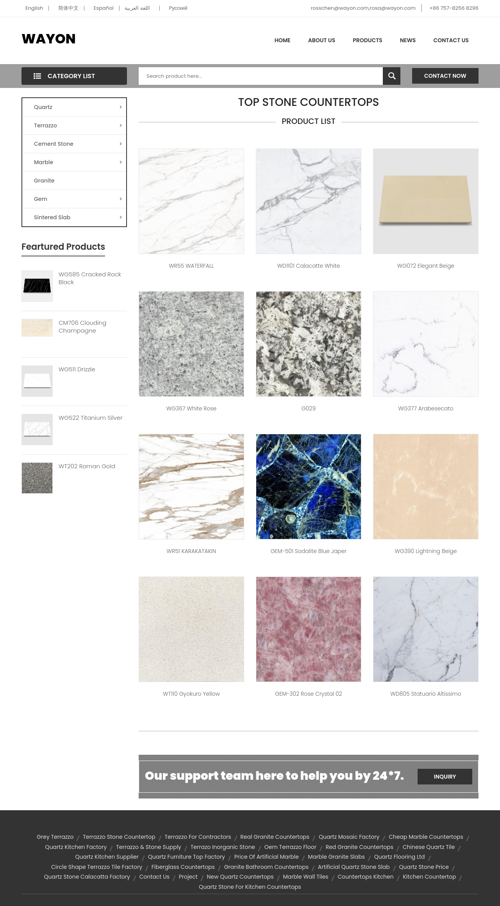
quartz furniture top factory (186, 857)
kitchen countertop (429, 877)
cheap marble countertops (426, 837)
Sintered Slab (78, 217)
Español (104, 8)
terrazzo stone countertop (119, 837)
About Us (321, 40)
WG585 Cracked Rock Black (90, 278)
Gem (78, 199)
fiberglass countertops (183, 867)
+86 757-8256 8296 (454, 8)
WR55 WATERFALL (191, 266)
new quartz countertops (240, 877)
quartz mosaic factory (349, 837)
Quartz (78, 107)
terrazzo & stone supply (148, 847)
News (408, 40)
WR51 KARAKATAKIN (191, 551)
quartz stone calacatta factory (87, 877)
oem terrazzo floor (290, 847)
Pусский (178, 8)
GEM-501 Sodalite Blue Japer (309, 551)
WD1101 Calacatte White (308, 266)
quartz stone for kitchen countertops (250, 887)
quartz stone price (424, 867)
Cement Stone (78, 144)
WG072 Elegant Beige (425, 266)
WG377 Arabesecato (425, 408)
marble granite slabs (336, 857)
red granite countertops (359, 847)
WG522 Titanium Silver (91, 418)
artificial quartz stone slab (354, 867)
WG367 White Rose (191, 408)
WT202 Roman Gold (87, 466)
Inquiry (445, 777)
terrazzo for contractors (197, 837)
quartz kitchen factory (76, 847)
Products (367, 40)
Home (283, 40)
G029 (309, 408)
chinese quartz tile (429, 847)
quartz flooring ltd (399, 857)
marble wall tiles (305, 877)
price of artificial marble (266, 857)
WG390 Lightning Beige (426, 551)
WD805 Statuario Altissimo (425, 694)
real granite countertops (274, 837)
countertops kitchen (365, 877)
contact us (154, 877)
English (34, 8)
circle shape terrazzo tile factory (96, 867)
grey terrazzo (55, 837)
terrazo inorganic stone (223, 847)
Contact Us (451, 40)
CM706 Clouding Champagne (82, 327)
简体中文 (68, 8)
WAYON (48, 38)
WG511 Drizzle (77, 369)
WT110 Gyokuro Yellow (191, 694)
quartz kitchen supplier (107, 857)
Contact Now (445, 76)
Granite (44, 180)
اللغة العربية (137, 8)
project (188, 877)
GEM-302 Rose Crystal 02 (308, 694)
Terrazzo (78, 125)
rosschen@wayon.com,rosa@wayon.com (363, 8)
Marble (78, 162)
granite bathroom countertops (266, 867)
